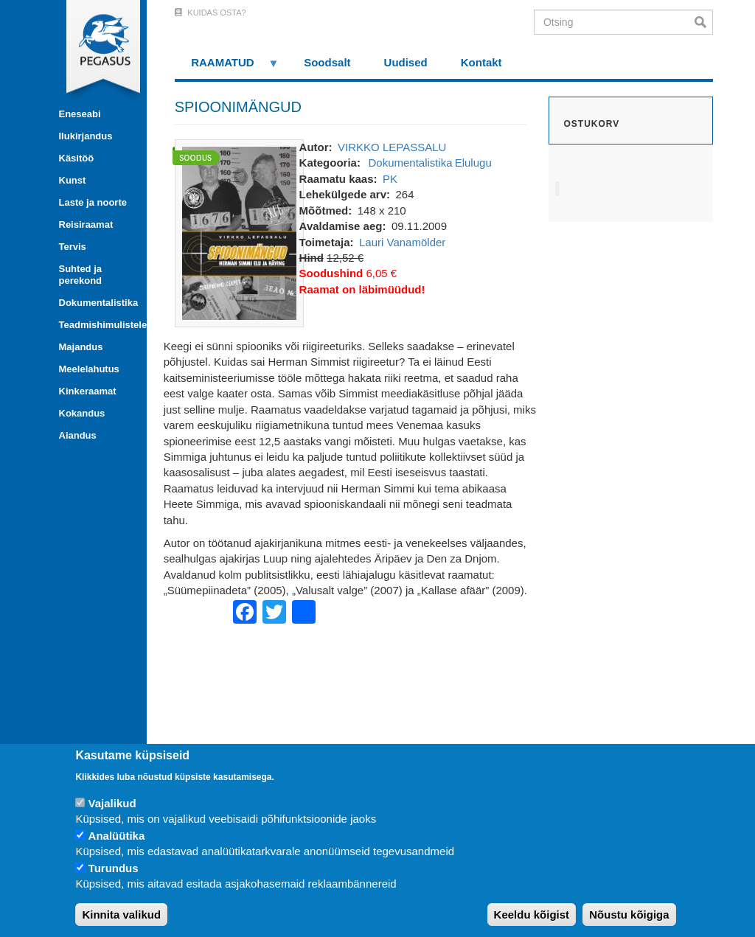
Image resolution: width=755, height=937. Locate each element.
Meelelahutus (89, 369)
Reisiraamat (86, 224)
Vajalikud (112, 803)
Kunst (72, 180)
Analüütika (116, 835)
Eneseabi (80, 113)
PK (390, 179)
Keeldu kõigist (532, 914)
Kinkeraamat (87, 391)
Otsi (704, 22)
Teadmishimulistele (97, 324)
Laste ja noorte (93, 202)
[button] (239, 232)
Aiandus (78, 435)
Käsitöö (76, 158)
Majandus (81, 346)
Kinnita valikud (121, 914)
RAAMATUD (227, 67)
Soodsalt (327, 62)
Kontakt (481, 62)
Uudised (406, 62)
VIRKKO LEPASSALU (392, 147)
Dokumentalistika (97, 302)
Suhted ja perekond (80, 274)
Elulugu (473, 162)
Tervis (72, 246)
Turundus (113, 868)
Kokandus (82, 413)
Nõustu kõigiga (629, 914)
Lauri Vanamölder (402, 242)
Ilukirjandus (86, 136)
